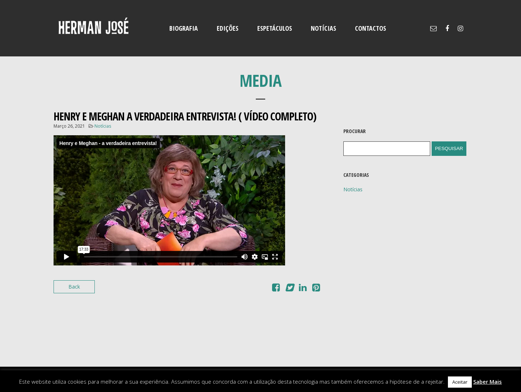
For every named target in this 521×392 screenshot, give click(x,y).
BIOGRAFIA (183, 28)
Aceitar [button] (459, 382)
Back (74, 286)
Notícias (102, 126)
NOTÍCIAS (323, 28)
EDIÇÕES (227, 28)
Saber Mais (487, 381)
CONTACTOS (370, 28)
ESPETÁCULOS (274, 28)
